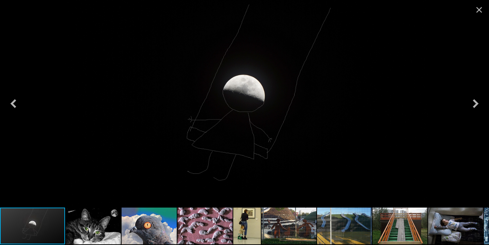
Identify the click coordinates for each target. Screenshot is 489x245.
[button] (13, 103)
